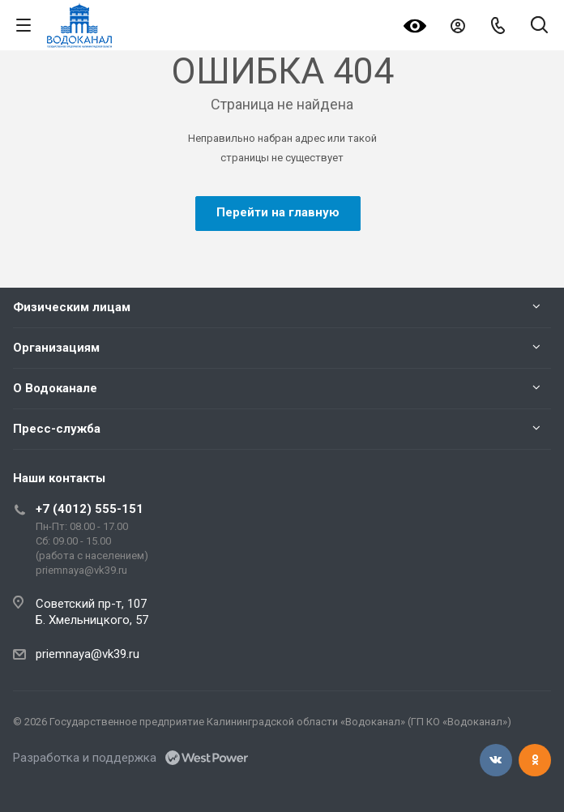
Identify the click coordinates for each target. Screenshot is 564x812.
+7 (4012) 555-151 (89, 509)
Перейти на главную (278, 212)
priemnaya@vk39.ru (87, 654)
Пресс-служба (56, 428)
